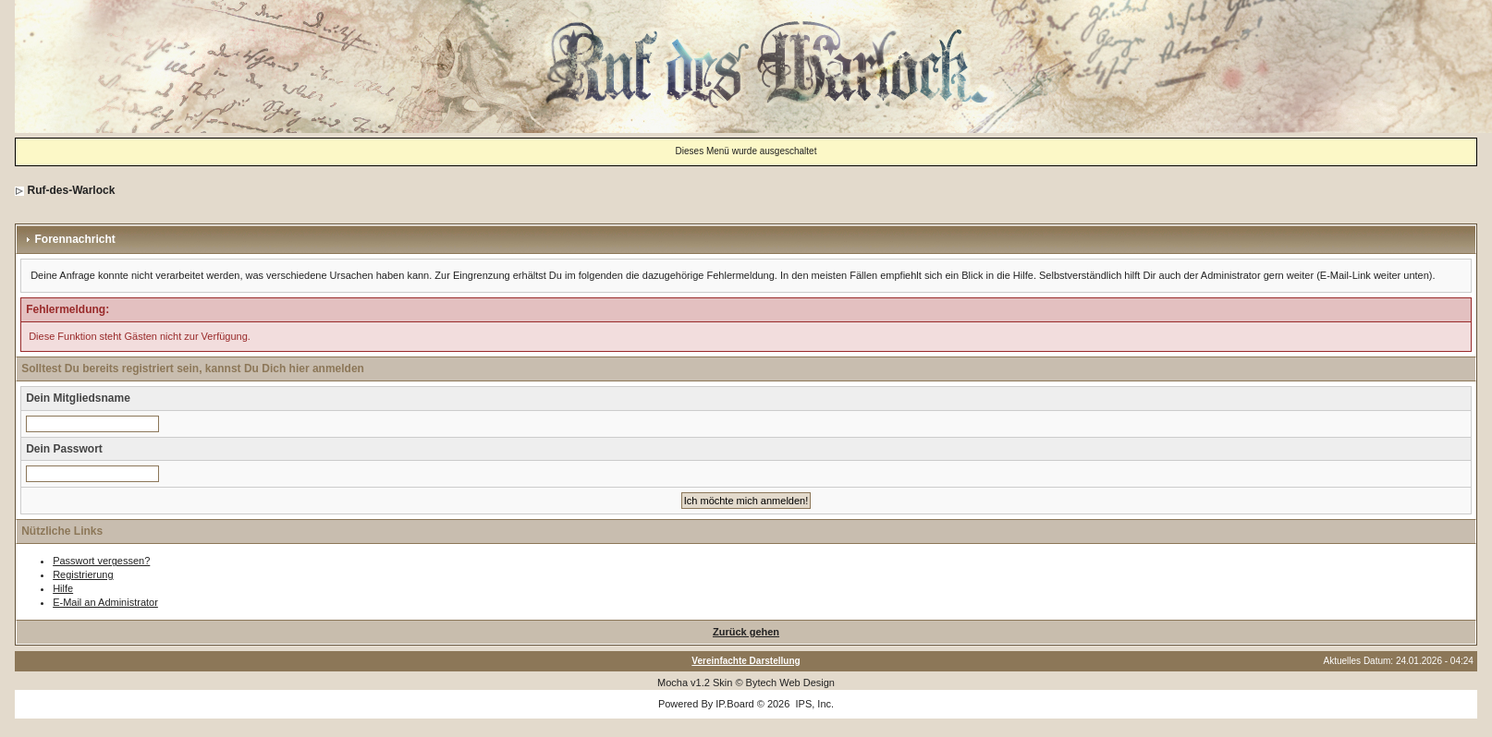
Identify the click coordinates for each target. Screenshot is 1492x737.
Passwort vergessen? (101, 560)
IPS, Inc (813, 703)
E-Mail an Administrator (105, 602)
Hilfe (63, 588)
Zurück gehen (746, 631)
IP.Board (734, 703)
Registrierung (83, 574)
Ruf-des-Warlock (71, 190)
